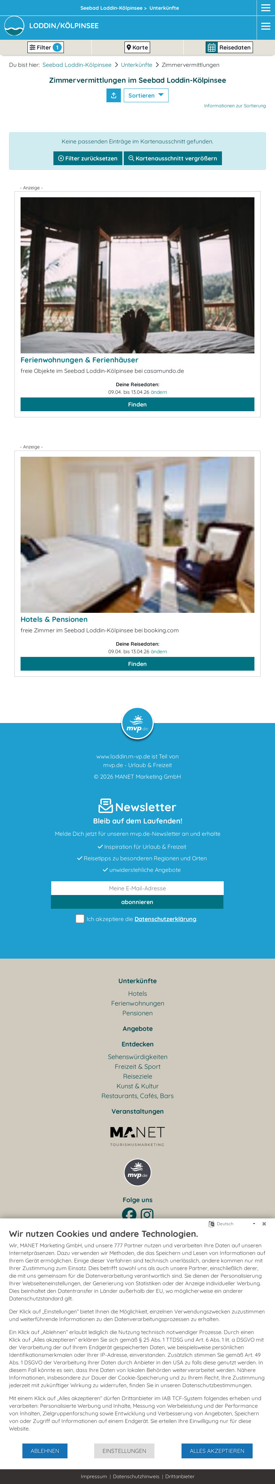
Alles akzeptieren (217, 1450)
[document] (137, 1335)
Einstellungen (124, 1450)
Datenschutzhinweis (136, 1476)
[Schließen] (264, 1223)
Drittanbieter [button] (180, 1476)
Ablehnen (45, 1450)
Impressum (94, 1476)
